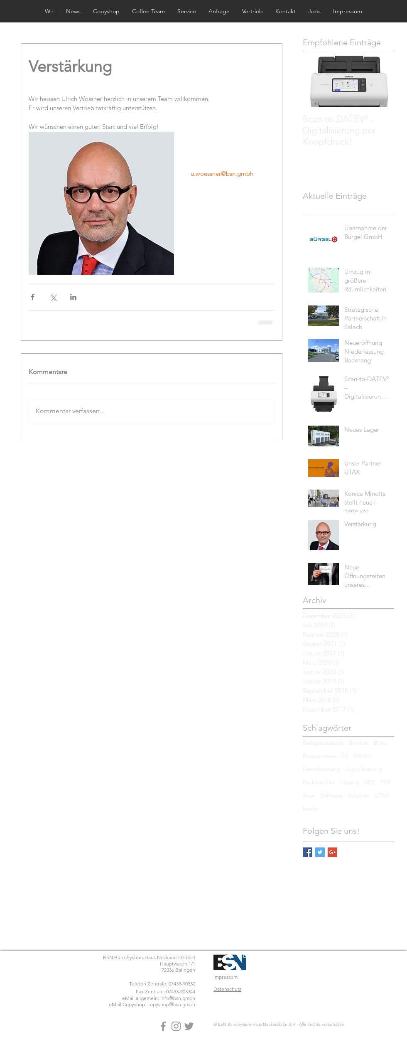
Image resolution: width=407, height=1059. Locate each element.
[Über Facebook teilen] (33, 297)
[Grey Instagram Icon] (176, 1026)
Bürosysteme (319, 756)
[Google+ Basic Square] (332, 852)
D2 (344, 756)
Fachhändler (319, 782)
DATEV (362, 756)
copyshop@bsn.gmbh (171, 1004)
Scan (309, 795)
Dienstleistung (321, 769)
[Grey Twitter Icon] (189, 1026)
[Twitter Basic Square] (320, 852)
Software (331, 795)
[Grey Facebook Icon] (163, 1026)
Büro (380, 742)
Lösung (349, 782)
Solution (358, 795)
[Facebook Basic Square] (307, 852)
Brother (359, 742)
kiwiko (311, 808)
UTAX (381, 795)
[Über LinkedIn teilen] (73, 297)
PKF (386, 782)
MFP (370, 782)
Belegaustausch (323, 742)
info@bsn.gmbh (177, 998)
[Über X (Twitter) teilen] (53, 297)
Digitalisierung (363, 769)
